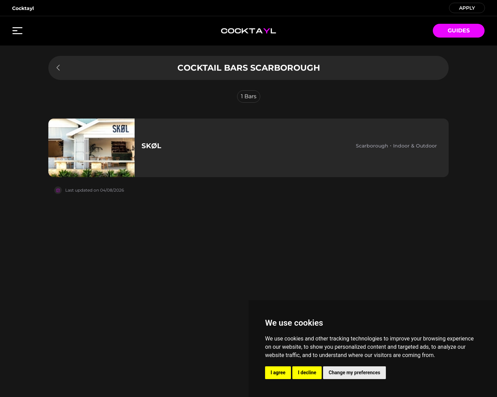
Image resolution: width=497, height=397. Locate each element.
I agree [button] (278, 372)
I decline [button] (307, 372)
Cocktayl (23, 8)
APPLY (467, 7)
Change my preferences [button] (354, 372)
